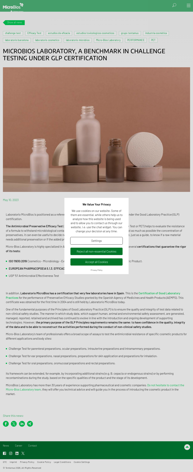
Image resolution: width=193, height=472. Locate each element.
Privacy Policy (97, 270)
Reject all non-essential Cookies (96, 251)
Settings (96, 240)
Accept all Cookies (96, 262)
